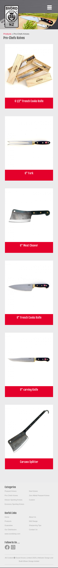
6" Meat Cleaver (29, 245)
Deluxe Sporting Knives (13, 500)
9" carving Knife (29, 389)
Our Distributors (11, 529)
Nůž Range (33, 521)
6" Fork (29, 173)
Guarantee (9, 525)
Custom (32, 500)
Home (7, 517)
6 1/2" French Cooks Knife (29, 101)
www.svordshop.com (12, 534)
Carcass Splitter (29, 462)
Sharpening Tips (35, 525)
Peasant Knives (10, 491)
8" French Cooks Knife (29, 317)
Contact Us (33, 529)
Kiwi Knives (33, 491)
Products (7, 34)
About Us (32, 517)
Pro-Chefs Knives (11, 495)
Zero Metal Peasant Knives (39, 495)
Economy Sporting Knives (14, 504)
